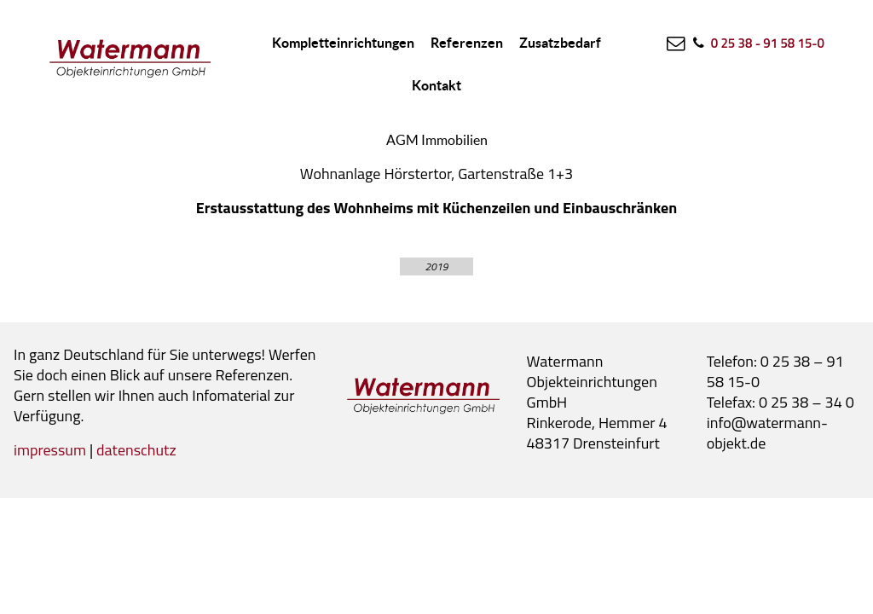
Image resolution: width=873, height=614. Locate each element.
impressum (50, 449)
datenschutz (136, 449)
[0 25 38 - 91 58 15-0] (757, 42)
